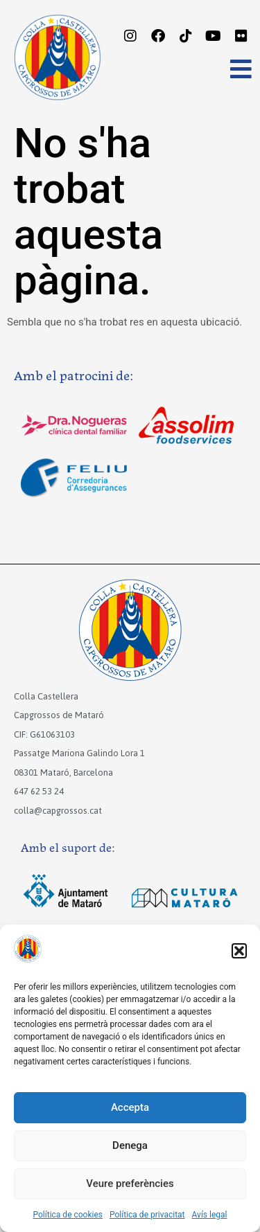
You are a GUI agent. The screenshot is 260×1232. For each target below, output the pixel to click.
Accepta (130, 1107)
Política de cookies (68, 1215)
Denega (130, 1145)
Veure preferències (129, 1183)
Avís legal (209, 1215)
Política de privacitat (147, 1215)
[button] (239, 951)
